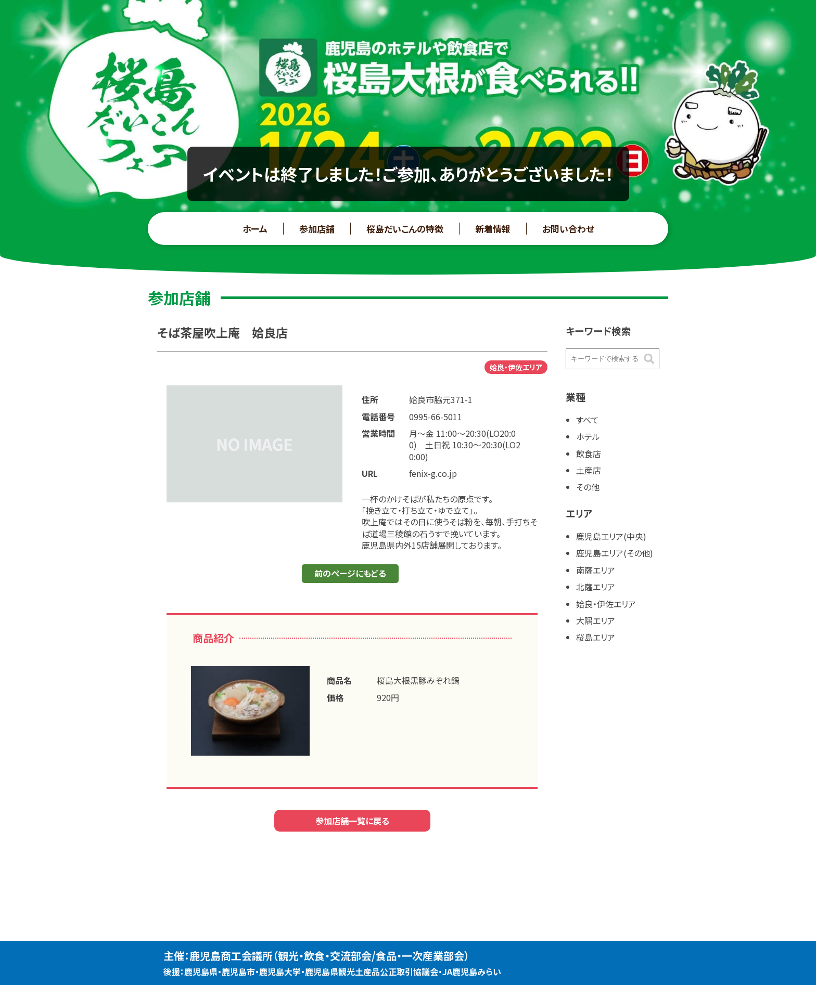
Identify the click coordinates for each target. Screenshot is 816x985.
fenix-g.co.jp (433, 473)
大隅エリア (595, 620)
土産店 (588, 470)
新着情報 (493, 228)
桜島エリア (595, 637)
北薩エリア (595, 586)
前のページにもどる (350, 573)
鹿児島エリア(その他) (614, 553)
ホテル (588, 436)
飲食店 (588, 453)
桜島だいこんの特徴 (404, 228)
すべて (587, 419)
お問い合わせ (568, 228)
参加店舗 (317, 228)
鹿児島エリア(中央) (611, 536)
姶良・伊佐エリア (606, 604)
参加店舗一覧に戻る (352, 820)
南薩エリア (595, 570)
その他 (588, 487)
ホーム (255, 228)
